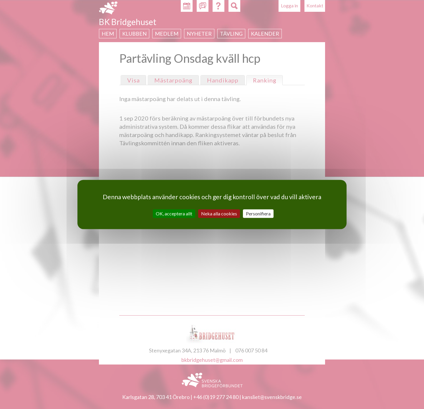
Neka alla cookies (219, 213)
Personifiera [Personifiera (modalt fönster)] (258, 213)
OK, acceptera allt (174, 213)
